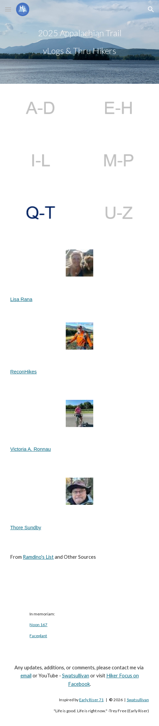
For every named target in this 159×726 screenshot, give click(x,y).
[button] (8, 9)
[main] (79, 42)
